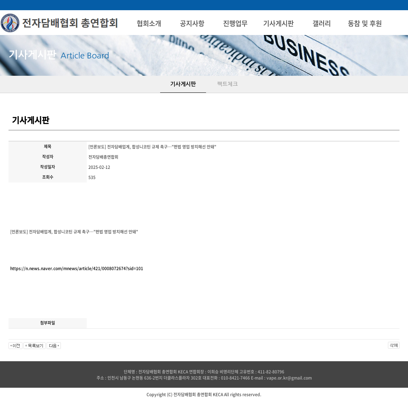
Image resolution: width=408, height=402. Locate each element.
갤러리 (321, 23)
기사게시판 (278, 23)
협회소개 (149, 23)
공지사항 (192, 23)
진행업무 (235, 23)
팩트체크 (227, 84)
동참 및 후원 (365, 23)
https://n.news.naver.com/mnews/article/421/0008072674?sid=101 (76, 268)
